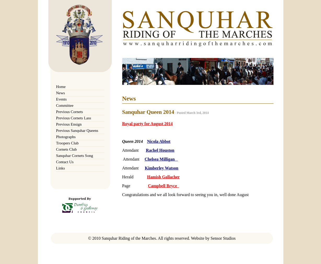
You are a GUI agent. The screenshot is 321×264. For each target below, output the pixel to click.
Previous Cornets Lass (73, 118)
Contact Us (65, 162)
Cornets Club (66, 149)
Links (60, 168)
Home (61, 87)
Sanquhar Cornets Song (74, 156)
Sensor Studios (223, 238)
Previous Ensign (69, 124)
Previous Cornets (69, 112)
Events (61, 99)
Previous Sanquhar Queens (77, 130)
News (60, 93)
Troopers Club (67, 143)
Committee (65, 105)
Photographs (66, 137)
